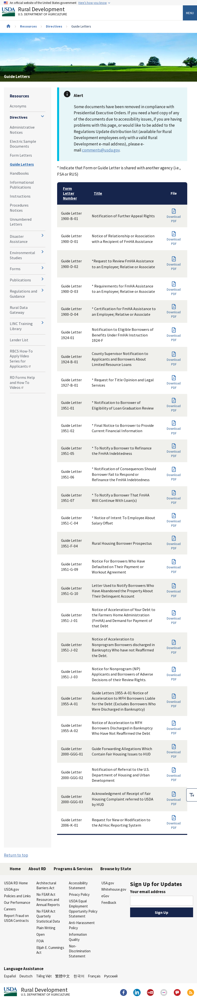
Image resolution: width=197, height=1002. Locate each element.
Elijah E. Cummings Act (50, 950)
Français (94, 976)
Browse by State (115, 868)
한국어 (78, 976)
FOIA (40, 941)
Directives (54, 26)
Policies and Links (17, 896)
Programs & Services (73, 868)
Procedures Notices (19, 208)
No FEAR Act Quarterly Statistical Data (48, 916)
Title (98, 193)
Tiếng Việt (44, 976)
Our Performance (17, 902)
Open (40, 934)
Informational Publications (22, 185)
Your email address (148, 891)
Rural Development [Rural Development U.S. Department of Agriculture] (38, 12)
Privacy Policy (79, 894)
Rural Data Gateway (19, 310)
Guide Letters (22, 164)
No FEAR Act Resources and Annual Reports (48, 899)
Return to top (16, 855)
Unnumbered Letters (20, 222)
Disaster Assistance (19, 239)
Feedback (108, 902)
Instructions (20, 196)
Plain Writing (45, 928)
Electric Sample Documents (23, 144)
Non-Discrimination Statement (80, 951)
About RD (37, 868)
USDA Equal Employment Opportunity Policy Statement (83, 908)
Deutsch (25, 976)
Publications (20, 279)
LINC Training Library (21, 326)
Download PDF (172, 219)
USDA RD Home (16, 883)
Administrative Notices (22, 130)
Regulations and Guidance (23, 294)
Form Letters (21, 155)
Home (15, 868)
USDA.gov (11, 889)
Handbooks (19, 173)
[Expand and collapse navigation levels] (42, 116)
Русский (110, 976)
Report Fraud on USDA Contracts (16, 918)
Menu (190, 13)
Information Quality (78, 937)
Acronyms (18, 106)
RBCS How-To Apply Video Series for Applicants (21, 359)
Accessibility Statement (78, 885)
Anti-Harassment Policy (82, 925)
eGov (105, 896)
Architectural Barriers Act (46, 885)
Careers (10, 909)
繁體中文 (62, 976)
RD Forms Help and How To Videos (22, 382)
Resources (28, 26)
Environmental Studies (22, 255)
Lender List (19, 339)
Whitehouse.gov (113, 889)
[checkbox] (191, 795)
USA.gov (107, 883)
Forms (15, 268)
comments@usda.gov (101, 150)
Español (10, 976)
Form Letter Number (70, 193)
